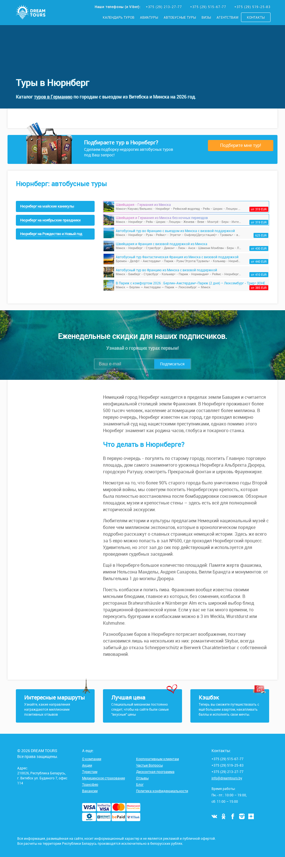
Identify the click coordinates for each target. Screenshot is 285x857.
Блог (140, 784)
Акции (87, 765)
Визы (206, 17)
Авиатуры (149, 17)
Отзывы (142, 778)
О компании (91, 759)
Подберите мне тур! (240, 145)
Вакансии (90, 791)
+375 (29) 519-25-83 (252, 6)
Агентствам (227, 17)
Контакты (256, 17)
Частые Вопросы (149, 765)
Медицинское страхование (103, 778)
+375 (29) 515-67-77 (208, 6)
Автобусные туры (180, 17)
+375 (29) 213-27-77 (164, 6)
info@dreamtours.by (227, 778)
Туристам (89, 771)
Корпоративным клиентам (157, 759)
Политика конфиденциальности (162, 791)
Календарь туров (118, 17)
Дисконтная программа (155, 771)
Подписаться (172, 363)
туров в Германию (53, 97)
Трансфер (90, 784)
